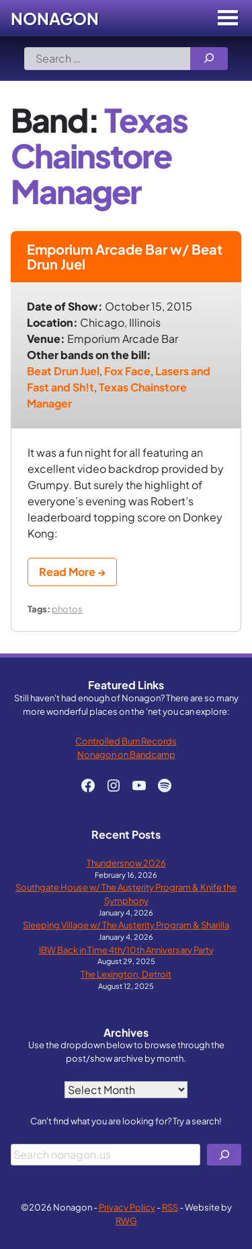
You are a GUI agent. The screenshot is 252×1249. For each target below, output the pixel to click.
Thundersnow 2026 (126, 862)
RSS (170, 1207)
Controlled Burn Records (126, 740)
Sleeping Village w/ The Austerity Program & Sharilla (126, 924)
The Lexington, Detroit (126, 974)
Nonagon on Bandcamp (126, 754)
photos (67, 608)
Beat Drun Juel (63, 371)
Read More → (72, 572)
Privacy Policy (127, 1207)
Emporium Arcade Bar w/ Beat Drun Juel (124, 256)
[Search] (209, 58)
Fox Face (127, 371)
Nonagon (55, 18)
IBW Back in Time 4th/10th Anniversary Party (126, 949)
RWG (126, 1220)
